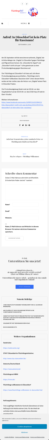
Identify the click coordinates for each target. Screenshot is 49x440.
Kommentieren (24, 120)
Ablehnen (24, 432)
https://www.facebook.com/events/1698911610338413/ (22, 102)
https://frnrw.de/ (9, 379)
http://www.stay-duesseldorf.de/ (14, 358)
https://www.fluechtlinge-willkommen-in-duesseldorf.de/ (23, 390)
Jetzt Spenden (24, 286)
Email (7, 211)
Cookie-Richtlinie (9, 437)
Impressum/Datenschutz (22, 437)
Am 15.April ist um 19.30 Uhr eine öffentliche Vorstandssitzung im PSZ (18, 311)
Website (8, 218)
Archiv (24, 34)
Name (7, 204)
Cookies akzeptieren (24, 426)
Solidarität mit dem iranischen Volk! (16, 323)
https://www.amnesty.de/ (12, 369)
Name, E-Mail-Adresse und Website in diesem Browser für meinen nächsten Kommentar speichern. (22, 229)
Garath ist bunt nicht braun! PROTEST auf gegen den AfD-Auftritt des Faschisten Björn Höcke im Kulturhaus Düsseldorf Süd (23, 317)
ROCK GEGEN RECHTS (10, 327)
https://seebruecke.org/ (11, 348)
